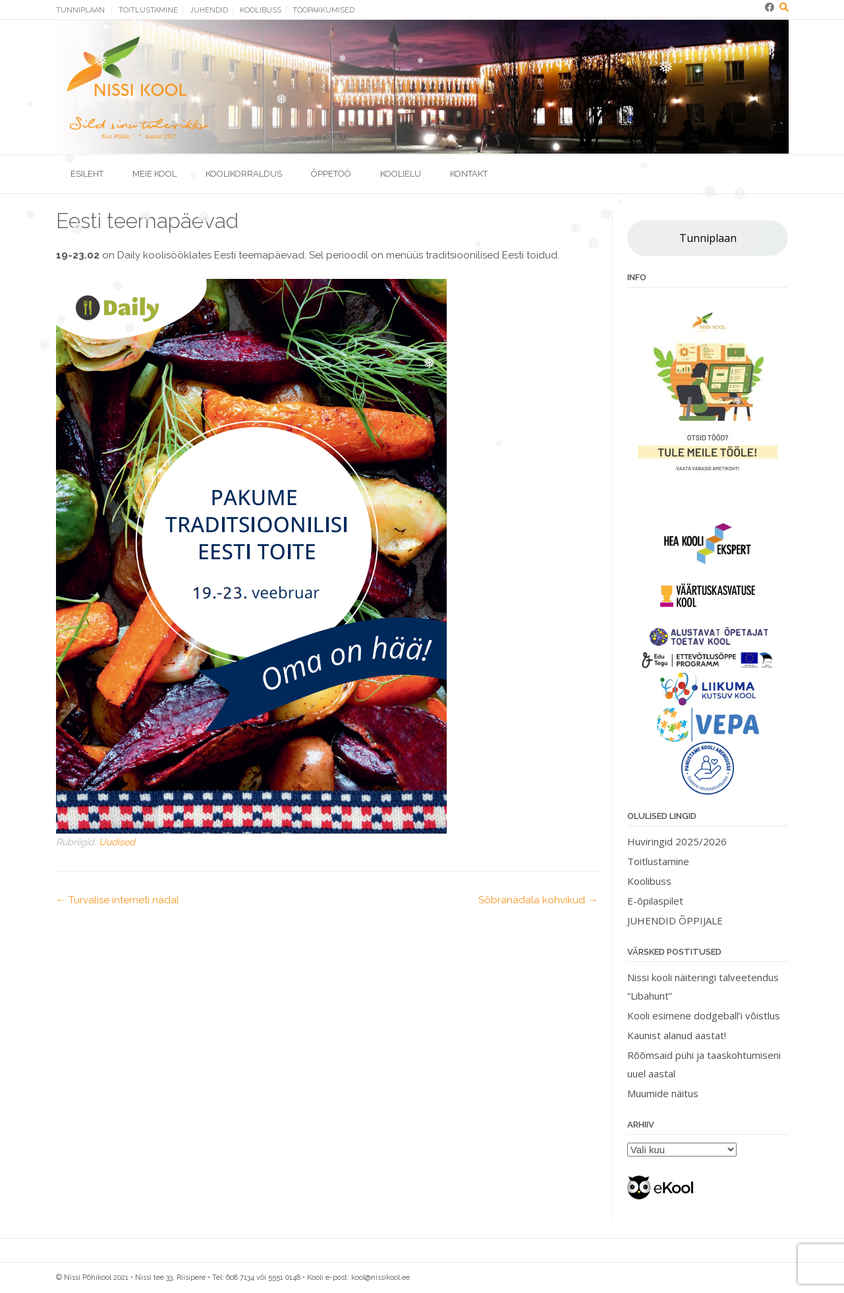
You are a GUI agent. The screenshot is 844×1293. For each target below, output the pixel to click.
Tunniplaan (80, 10)
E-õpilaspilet (655, 900)
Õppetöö (331, 174)
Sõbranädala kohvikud (538, 900)
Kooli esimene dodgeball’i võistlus (703, 1015)
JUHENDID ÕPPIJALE (675, 920)
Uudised (117, 842)
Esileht (86, 174)
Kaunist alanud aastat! (676, 1035)
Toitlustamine (148, 10)
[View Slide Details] (707, 393)
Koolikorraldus (244, 174)
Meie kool (154, 174)
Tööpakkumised (323, 10)
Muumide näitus (662, 1093)
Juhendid (209, 10)
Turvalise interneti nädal (117, 900)
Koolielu (400, 174)
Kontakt (469, 174)
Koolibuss (260, 10)
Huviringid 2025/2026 (677, 841)
